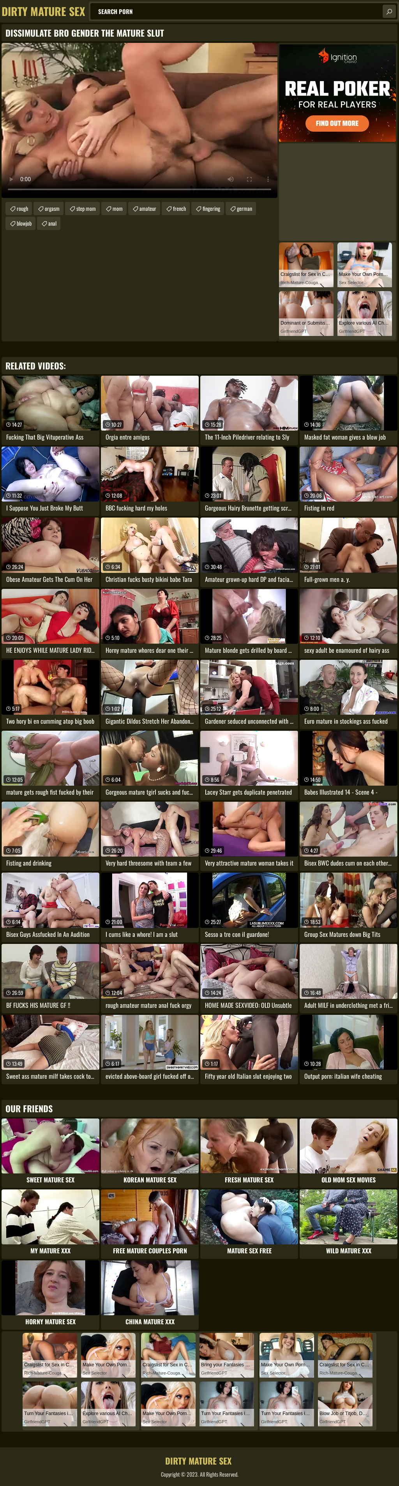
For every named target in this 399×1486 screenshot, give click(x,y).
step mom (86, 208)
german (244, 208)
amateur (147, 208)
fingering (211, 208)
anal (52, 223)
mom (118, 208)
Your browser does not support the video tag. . (139, 120)
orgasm (52, 208)
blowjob (24, 223)
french (179, 208)
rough (22, 208)
